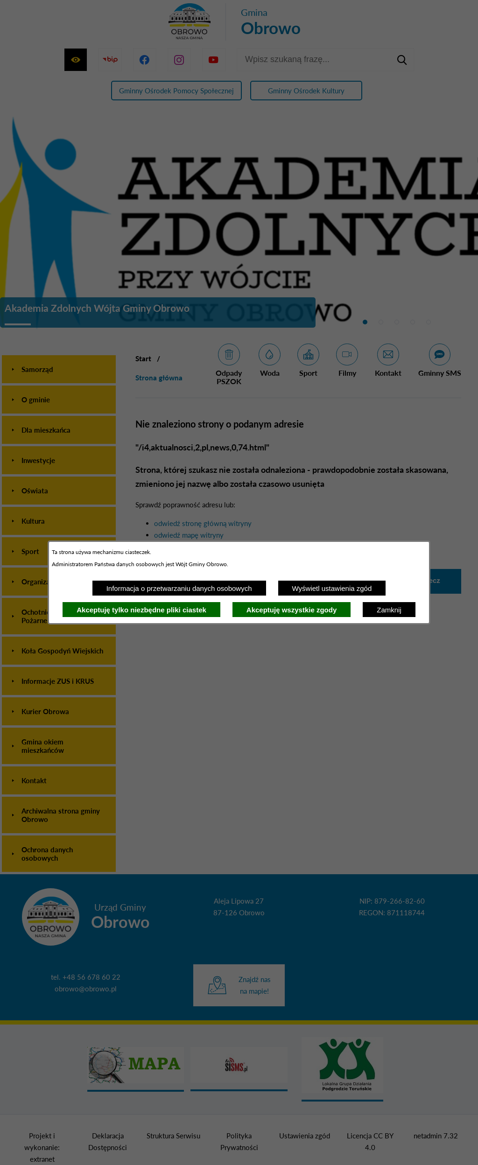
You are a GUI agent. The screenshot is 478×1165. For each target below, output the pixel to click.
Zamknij (389, 610)
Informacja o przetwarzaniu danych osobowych (179, 588)
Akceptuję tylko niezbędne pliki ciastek (141, 610)
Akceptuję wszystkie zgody (291, 610)
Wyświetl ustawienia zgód (332, 588)
